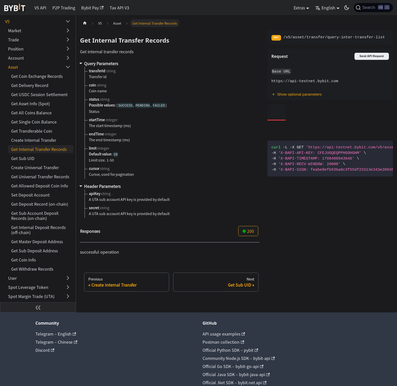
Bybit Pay (92, 8)
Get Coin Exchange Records (37, 76)
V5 (7, 21)
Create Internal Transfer (33, 140)
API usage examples (224, 334)
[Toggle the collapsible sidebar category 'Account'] (67, 58)
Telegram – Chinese (56, 342)
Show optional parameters (296, 94)
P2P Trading (63, 8)
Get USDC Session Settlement (39, 94)
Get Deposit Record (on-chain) (39, 204)
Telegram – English (55, 334)
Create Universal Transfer (35, 167)
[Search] (373, 7)
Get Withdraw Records (32, 269)
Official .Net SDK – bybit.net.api (234, 382)
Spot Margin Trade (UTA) (31, 296)
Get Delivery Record (29, 85)
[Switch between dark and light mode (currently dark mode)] (347, 8)
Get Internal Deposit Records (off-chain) (38, 229)
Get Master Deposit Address (37, 241)
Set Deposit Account (30, 195)
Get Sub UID (22, 158)
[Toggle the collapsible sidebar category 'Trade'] (67, 40)
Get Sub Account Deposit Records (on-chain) (34, 215)
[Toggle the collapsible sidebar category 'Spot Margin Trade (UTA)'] (67, 296)
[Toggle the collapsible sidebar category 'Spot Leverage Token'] (67, 287)
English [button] (325, 8)
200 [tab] (248, 231)
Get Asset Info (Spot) (30, 103)
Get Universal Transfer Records (40, 176)
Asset (13, 67)
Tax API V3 (119, 8)
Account (16, 58)
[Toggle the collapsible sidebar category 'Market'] (67, 30)
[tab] (276, 112)
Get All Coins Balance (31, 113)
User (12, 278)
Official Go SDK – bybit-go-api (233, 366)
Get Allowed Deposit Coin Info (39, 186)
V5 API (40, 8)
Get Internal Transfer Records (39, 149)
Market (14, 30)
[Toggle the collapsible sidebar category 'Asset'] (67, 67)
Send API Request (372, 56)
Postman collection (223, 342)
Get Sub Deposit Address (34, 251)
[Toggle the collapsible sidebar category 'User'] (67, 278)
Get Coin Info (23, 260)
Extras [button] (299, 8)
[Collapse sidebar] (38, 307)
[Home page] (85, 23)
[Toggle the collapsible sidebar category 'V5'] (67, 21)
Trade (13, 40)
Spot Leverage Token (28, 287)
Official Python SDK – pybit (230, 350)
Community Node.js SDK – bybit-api (239, 358)
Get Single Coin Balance (34, 122)
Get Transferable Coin (31, 131)
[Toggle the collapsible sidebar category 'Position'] (67, 49)
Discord (44, 350)
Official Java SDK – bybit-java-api (236, 374)
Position (16, 49)
